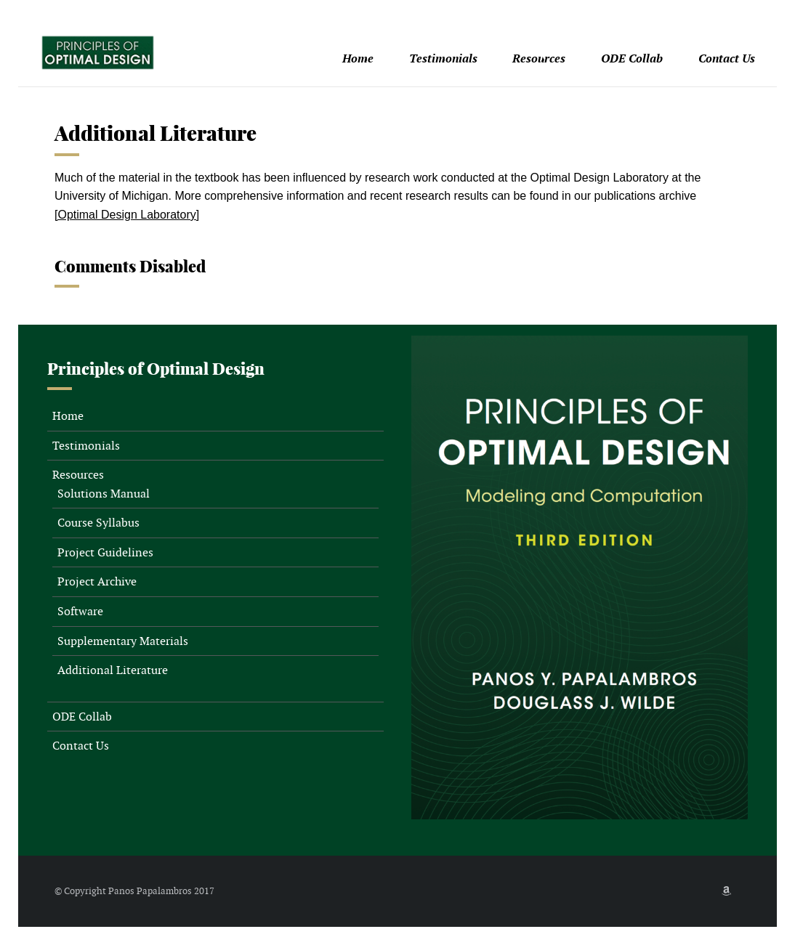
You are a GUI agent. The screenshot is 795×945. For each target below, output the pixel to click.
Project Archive (97, 581)
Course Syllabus (98, 522)
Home (358, 58)
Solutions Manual (103, 493)
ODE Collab (632, 58)
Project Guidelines (105, 552)
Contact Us (726, 58)
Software (80, 611)
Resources (538, 58)
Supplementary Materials (122, 641)
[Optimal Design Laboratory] (127, 214)
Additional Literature (112, 670)
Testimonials (443, 58)
